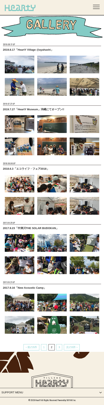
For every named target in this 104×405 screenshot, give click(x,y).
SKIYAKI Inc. (71, 400)
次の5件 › (71, 347)
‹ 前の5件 (31, 347)
